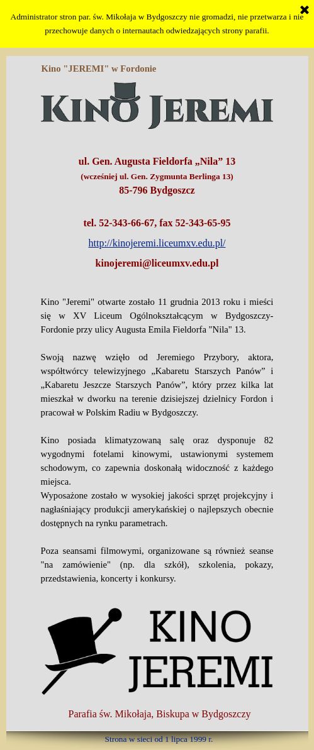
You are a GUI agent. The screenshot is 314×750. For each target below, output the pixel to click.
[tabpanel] (157, 204)
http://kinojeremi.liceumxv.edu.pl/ (156, 243)
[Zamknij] (304, 10)
